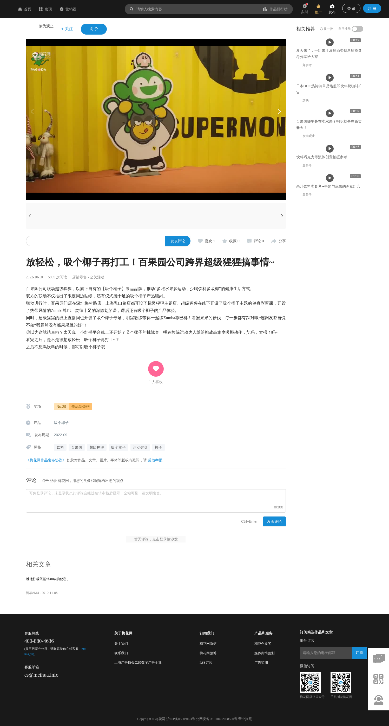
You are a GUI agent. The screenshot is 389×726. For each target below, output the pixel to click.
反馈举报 (155, 460)
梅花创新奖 (262, 643)
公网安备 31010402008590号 (216, 719)
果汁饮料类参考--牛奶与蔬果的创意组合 (328, 398)
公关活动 (97, 277)
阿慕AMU (32, 593)
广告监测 (261, 662)
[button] (279, 111)
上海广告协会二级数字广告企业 (138, 662)
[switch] (357, 29)
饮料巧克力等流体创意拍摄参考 (321, 327)
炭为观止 (46, 26)
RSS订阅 (206, 662)
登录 (53, 481)
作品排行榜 (275, 9)
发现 (76, 9)
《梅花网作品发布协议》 (46, 460)
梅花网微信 (208, 643)
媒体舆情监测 (264, 653)
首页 (55, 9)
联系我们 (121, 653)
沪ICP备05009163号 (180, 719)
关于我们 (121, 643)
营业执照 (245, 719)
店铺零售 (79, 277)
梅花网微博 (208, 653)
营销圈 (99, 9)
